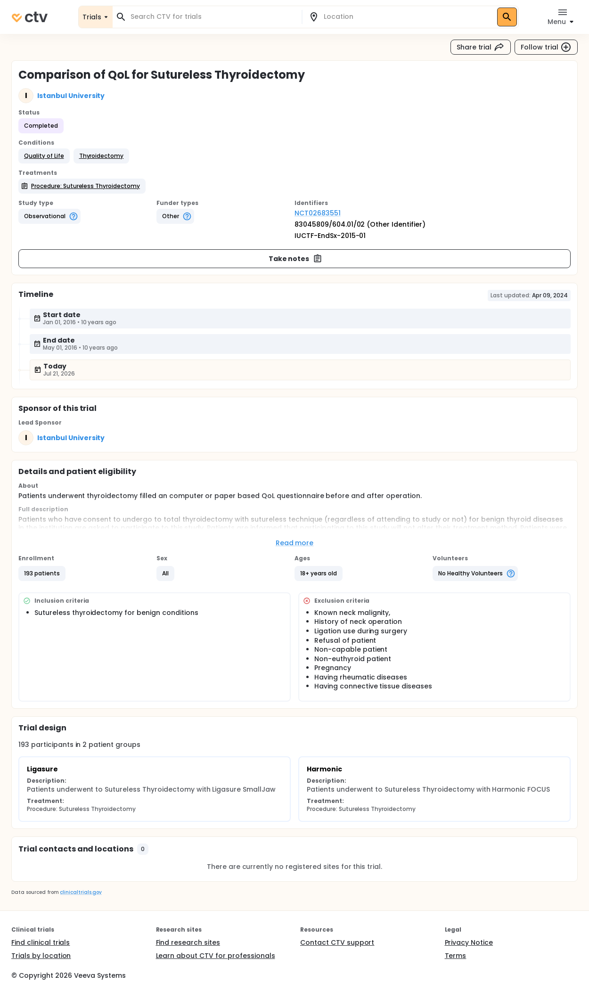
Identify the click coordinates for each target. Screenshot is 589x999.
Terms (455, 955)
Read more (295, 543)
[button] (44, 156)
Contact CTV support (337, 942)
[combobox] (213, 16)
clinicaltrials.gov (80, 892)
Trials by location (41, 955)
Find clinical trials (40, 942)
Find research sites (188, 942)
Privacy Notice (469, 942)
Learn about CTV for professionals (215, 955)
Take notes (296, 258)
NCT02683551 (317, 213)
